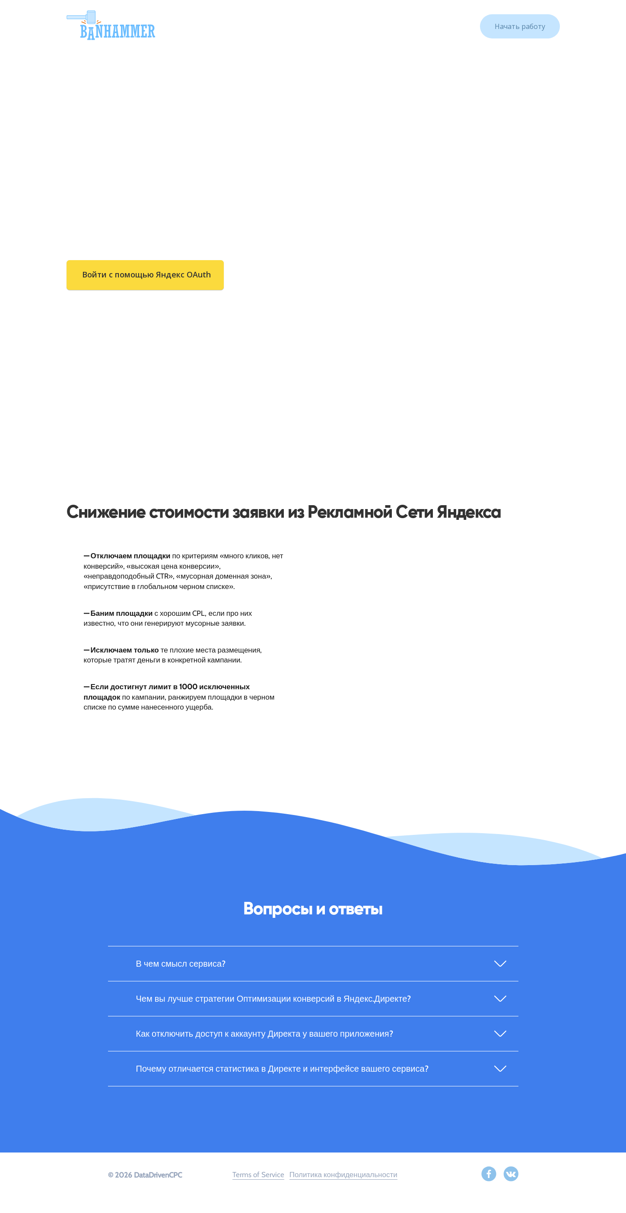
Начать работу (520, 26)
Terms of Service (258, 1174)
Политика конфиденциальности (343, 1174)
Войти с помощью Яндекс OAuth (146, 274)
